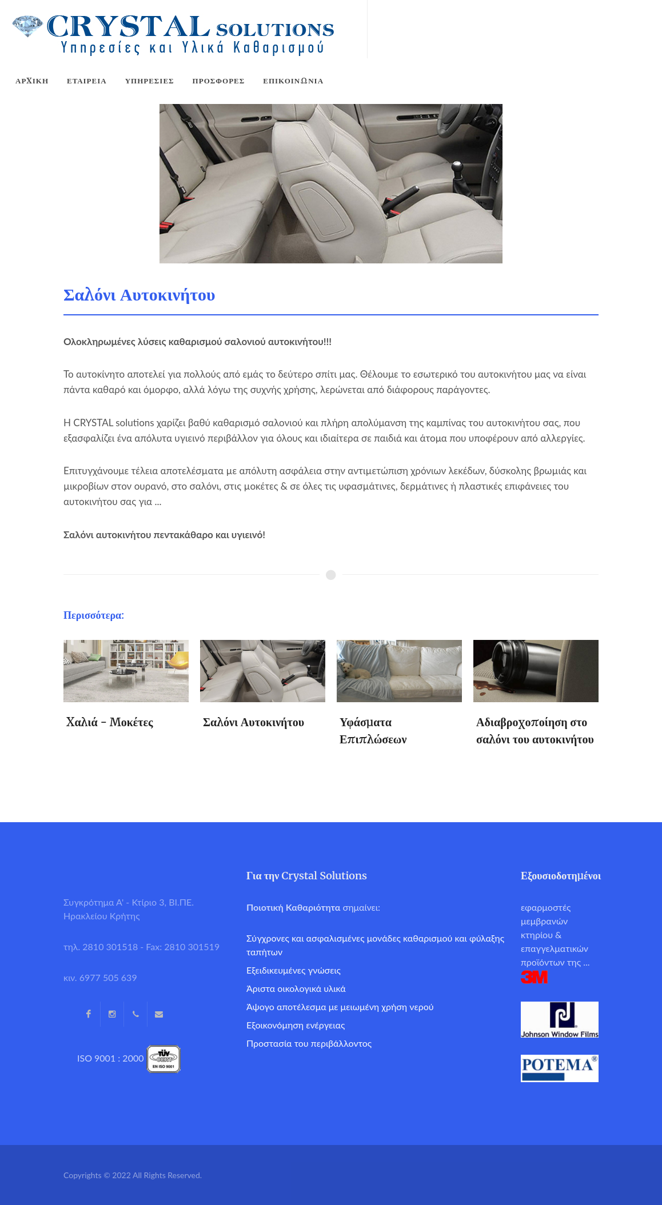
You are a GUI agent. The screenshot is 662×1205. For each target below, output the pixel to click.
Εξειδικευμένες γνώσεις (293, 969)
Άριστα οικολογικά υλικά (296, 988)
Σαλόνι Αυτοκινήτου (253, 722)
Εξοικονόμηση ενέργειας (295, 1024)
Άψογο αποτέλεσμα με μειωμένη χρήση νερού (340, 1006)
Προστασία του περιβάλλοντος (309, 1043)
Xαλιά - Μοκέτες (109, 722)
